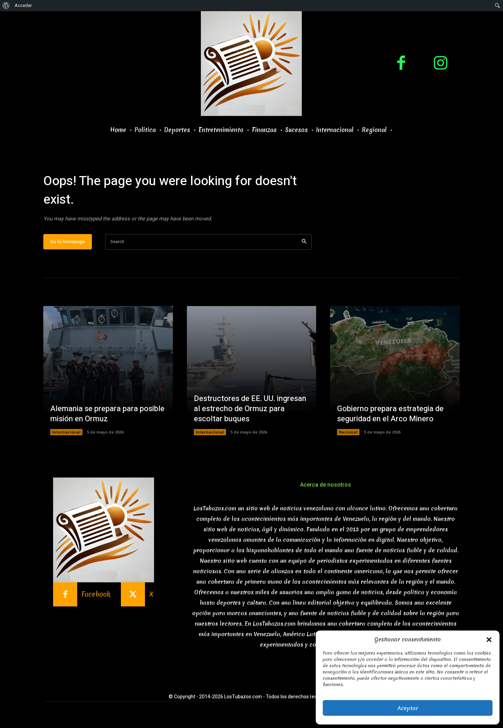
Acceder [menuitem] (23, 5)
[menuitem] (6, 5)
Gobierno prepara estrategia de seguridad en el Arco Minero (390, 414)
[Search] (304, 242)
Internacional (66, 432)
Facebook (95, 594)
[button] (489, 639)
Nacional (348, 432)
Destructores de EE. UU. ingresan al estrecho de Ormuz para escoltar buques (250, 408)
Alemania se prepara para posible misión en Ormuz (107, 414)
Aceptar (408, 708)
